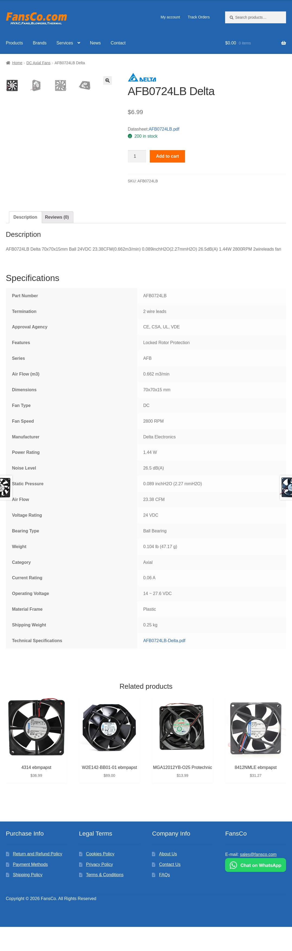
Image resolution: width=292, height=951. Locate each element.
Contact (118, 43)
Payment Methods (30, 888)
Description (25, 241)
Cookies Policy (100, 878)
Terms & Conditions (105, 899)
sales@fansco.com (258, 878)
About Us (168, 878)
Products (14, 43)
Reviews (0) (57, 241)
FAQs (164, 899)
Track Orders (199, 17)
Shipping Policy (27, 899)
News (95, 43)
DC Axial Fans (39, 63)
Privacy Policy (99, 888)
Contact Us (169, 888)
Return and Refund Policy (37, 878)
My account (170, 17)
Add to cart (167, 156)
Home (17, 63)
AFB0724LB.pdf (164, 129)
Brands (40, 43)
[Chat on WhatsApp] (255, 889)
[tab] (25, 242)
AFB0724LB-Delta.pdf (164, 664)
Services (64, 43)
